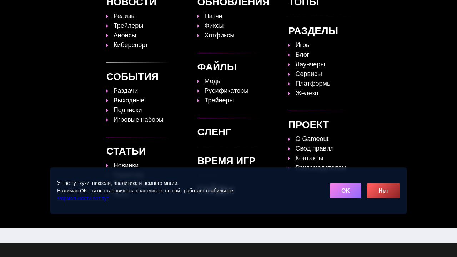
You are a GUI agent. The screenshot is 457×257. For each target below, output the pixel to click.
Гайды (194, 9)
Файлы (291, 9)
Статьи (223, 9)
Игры (343, 9)
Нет (383, 191)
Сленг (318, 9)
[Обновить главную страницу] (87, 10)
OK (345, 191)
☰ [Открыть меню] (408, 9)
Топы (168, 9)
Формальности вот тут (83, 198)
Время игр (256, 9)
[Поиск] (395, 9)
